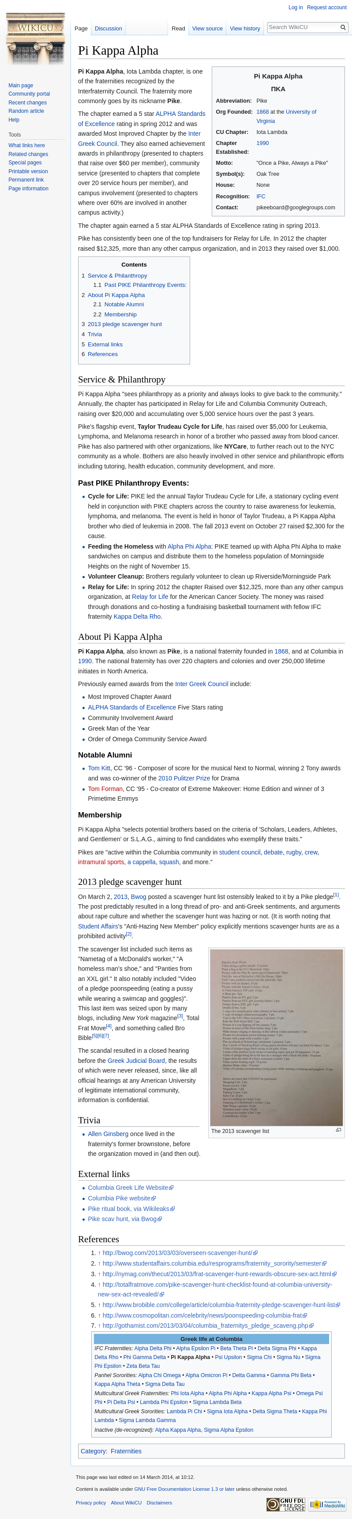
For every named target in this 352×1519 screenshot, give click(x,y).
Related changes (28, 154)
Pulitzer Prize (192, 778)
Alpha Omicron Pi (206, 1375)
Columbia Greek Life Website (128, 1187)
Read (178, 28)
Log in (295, 7)
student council (239, 852)
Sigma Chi (259, 1357)
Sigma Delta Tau (164, 1384)
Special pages (24, 163)
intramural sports (101, 861)
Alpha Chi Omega (159, 1375)
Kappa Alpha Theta (117, 1384)
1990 (262, 143)
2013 (120, 896)
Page (81, 28)
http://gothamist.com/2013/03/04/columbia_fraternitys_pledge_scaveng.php (205, 1325)
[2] (128, 934)
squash (169, 861)
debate (273, 852)
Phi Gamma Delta (145, 1357)
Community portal (29, 94)
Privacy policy (91, 1502)
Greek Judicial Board (136, 1060)
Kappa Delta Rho (137, 616)
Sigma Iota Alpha (227, 1411)
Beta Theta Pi (236, 1348)
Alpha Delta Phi (153, 1348)
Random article (26, 111)
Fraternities (126, 1451)
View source (207, 28)
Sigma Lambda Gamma (147, 1420)
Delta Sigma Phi (277, 1348)
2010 (165, 778)
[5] (94, 1035)
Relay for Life (150, 596)
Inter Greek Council (201, 683)
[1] (336, 894)
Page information (28, 189)
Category (93, 1451)
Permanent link (26, 180)
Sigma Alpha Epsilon (228, 1430)
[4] (109, 1026)
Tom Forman (105, 788)
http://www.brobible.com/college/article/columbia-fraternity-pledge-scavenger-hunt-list (219, 1304)
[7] (106, 1035)
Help (13, 120)
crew (311, 852)
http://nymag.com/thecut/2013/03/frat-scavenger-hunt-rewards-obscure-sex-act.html (217, 1274)
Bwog (138, 896)
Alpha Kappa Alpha (178, 1430)
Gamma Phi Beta (290, 1375)
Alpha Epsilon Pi (195, 1348)
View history (245, 28)
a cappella (141, 861)
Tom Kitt (99, 768)
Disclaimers (159, 1502)
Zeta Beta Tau (143, 1366)
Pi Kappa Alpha (190, 1357)
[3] (180, 1016)
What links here (26, 145)
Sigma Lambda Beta (217, 1402)
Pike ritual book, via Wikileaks (128, 1208)
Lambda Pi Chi (184, 1411)
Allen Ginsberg (108, 1133)
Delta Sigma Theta (275, 1411)
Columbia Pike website (119, 1198)
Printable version (28, 171)
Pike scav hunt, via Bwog (122, 1218)
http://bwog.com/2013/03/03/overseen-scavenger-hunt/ (177, 1252)
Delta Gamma (248, 1375)
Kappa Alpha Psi (272, 1393)
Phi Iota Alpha (187, 1393)
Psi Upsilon (228, 1357)
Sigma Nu (288, 1357)
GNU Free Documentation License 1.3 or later (184, 1489)
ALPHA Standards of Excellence (132, 707)
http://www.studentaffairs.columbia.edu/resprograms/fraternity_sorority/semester (212, 1263)
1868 (262, 112)
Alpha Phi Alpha (189, 546)
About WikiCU (126, 1502)
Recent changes (27, 103)
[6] (100, 1035)
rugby (293, 852)
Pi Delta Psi (121, 1402)
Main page (20, 85)
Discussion (108, 28)
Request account (327, 7)
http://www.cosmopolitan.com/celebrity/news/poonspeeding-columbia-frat (202, 1315)
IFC (260, 196)
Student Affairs (98, 926)
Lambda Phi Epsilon (164, 1402)
